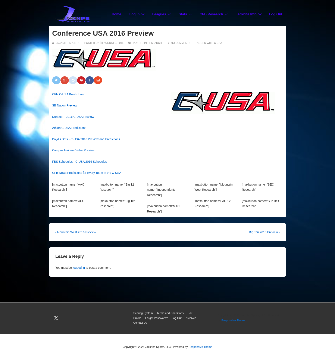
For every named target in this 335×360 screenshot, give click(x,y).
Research (154, 42)
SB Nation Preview (64, 105)
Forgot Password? (156, 318)
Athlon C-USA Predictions (69, 128)
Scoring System (143, 313)
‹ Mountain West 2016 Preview (75, 232)
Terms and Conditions (170, 313)
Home (116, 14)
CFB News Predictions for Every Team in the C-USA (86, 172)
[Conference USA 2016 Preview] (113, 42)
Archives (191, 318)
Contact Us (140, 322)
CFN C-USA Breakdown (68, 94)
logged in (79, 267)
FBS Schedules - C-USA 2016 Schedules (79, 161)
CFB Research (214, 14)
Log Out (275, 14)
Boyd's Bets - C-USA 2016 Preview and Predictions (86, 139)
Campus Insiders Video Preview (73, 150)
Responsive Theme (233, 320)
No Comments (180, 42)
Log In (137, 14)
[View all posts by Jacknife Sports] (66, 42)
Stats (186, 14)
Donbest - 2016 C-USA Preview (73, 116)
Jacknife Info (249, 14)
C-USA (218, 42)
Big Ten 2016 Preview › (264, 232)
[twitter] (56, 318)
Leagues (162, 14)
